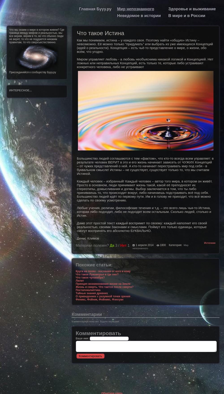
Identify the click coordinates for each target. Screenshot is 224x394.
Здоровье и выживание (192, 9)
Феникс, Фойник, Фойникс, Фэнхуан (99, 299)
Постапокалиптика (88, 290)
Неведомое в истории (139, 15)
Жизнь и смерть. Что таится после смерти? (105, 287)
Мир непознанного (135, 9)
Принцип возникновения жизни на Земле (103, 283)
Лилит (80, 280)
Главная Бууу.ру (95, 9)
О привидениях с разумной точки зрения (103, 296)
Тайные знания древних (92, 293)
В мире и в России (186, 15)
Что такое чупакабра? (90, 277)
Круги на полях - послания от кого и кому (103, 271)
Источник (209, 243)
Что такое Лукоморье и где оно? (97, 274)
